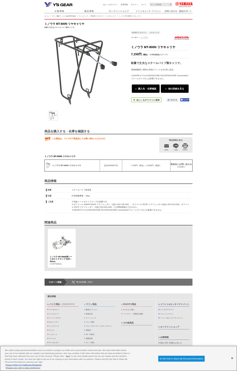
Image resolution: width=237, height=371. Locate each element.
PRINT (185, 150)
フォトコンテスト (167, 314)
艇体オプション (92, 309)
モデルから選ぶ (129, 309)
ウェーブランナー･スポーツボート (99, 326)
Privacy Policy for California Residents (24, 365)
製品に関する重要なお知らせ (171, 343)
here (68, 356)
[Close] (232, 358)
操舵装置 (89, 338)
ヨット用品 (90, 342)
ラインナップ (83, 16)
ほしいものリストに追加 (148, 100)
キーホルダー (54, 342)
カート (144, 4)
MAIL (167, 150)
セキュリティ (54, 322)
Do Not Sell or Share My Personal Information (181, 358)
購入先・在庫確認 (147, 88)
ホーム (46, 16)
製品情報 (51, 296)
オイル (51, 330)
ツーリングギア (55, 318)
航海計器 (89, 314)
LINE (176, 150)
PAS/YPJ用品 (129, 304)
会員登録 (124, 4)
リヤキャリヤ (111, 16)
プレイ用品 (90, 322)
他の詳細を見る (176, 88)
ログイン (134, 4)
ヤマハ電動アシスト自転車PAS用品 (64, 16)
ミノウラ (144, 37)
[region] (118, 358)
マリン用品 (91, 304)
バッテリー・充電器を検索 (133, 314)
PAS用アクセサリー (97, 16)
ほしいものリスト (110, 4)
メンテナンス (54, 326)
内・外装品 (90, 334)
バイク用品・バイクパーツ (62, 304)
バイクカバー (54, 314)
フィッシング (91, 318)
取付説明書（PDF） (85, 282)
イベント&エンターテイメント (174, 304)
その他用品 (128, 323)
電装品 (88, 330)
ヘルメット (53, 334)
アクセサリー (54, 309)
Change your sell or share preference (23, 368)
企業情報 (164, 337)
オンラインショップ (169, 327)
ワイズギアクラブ (167, 309)
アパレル (52, 338)
